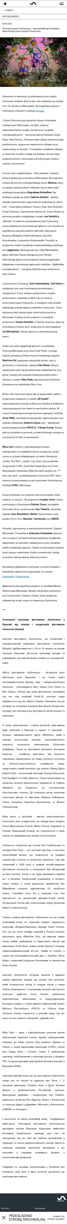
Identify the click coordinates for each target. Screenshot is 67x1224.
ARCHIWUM (39, 1209)
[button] (61, 3)
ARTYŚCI (5, 1209)
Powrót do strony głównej (56, 1218)
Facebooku (8, 576)
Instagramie (22, 576)
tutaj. (41, 111)
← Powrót (7, 10)
